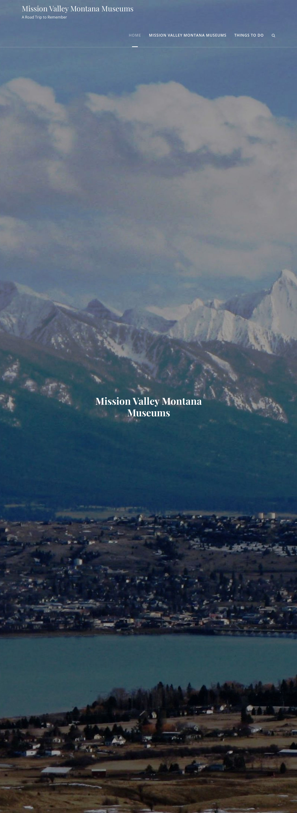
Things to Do (249, 35)
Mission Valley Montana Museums (77, 8)
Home (135, 35)
